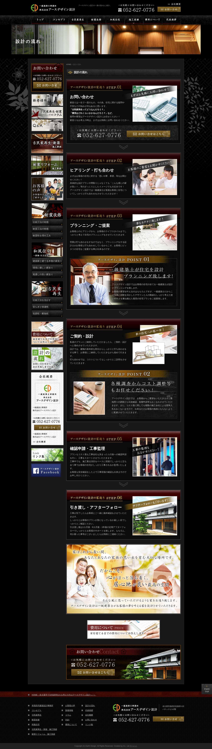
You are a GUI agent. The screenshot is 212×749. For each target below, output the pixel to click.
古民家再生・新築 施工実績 (44, 729)
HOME (68, 64)
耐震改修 (36, 720)
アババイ (133, 746)
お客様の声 (70, 705)
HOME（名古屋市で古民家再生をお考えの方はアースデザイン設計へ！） (64, 695)
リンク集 (89, 724)
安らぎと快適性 (41, 307)
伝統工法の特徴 (41, 222)
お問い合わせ (91, 720)
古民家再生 (36, 715)
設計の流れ (90, 705)
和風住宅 (36, 724)
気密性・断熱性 (41, 313)
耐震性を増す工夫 (42, 235)
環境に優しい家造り (43, 268)
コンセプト (36, 710)
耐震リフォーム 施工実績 (43, 734)
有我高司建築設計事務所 (42, 705)
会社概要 (89, 715)
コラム (68, 715)
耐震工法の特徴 (41, 229)
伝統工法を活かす (42, 300)
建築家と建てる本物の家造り (47, 261)
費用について (71, 724)
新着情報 (69, 710)
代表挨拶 (89, 710)
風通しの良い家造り (43, 274)
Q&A (67, 720)
